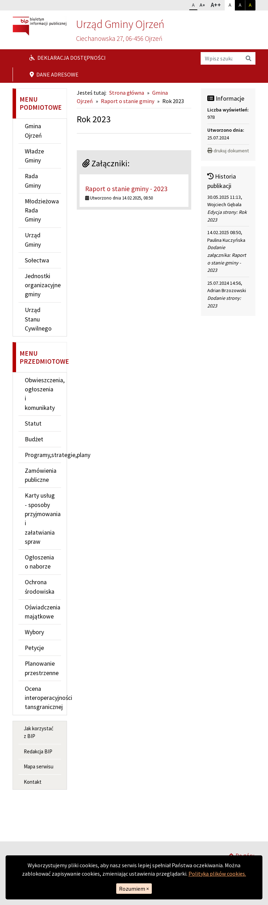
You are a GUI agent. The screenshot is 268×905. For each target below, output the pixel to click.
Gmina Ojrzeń (33, 130)
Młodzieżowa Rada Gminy (42, 210)
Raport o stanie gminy (127, 100)
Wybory (34, 632)
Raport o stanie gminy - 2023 (126, 188)
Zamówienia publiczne (41, 475)
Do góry (241, 832)
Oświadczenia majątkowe (42, 611)
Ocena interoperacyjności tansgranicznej (43, 698)
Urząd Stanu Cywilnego (38, 319)
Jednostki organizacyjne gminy (43, 285)
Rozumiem (134, 888)
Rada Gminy (33, 180)
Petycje (34, 648)
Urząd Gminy (33, 239)
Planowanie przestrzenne (42, 668)
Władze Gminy (34, 155)
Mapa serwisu (38, 766)
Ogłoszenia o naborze (39, 561)
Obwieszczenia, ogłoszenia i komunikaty (43, 394)
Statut (33, 423)
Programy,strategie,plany (43, 455)
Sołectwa (37, 260)
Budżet (34, 439)
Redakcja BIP (38, 751)
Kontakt (33, 782)
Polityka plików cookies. (217, 873)
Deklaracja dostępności (67, 57)
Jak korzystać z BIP (38, 732)
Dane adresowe (54, 74)
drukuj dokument (228, 150)
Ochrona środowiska (39, 586)
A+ (204, 4)
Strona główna (126, 92)
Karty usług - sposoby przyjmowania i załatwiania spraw (43, 518)
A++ (217, 4)
